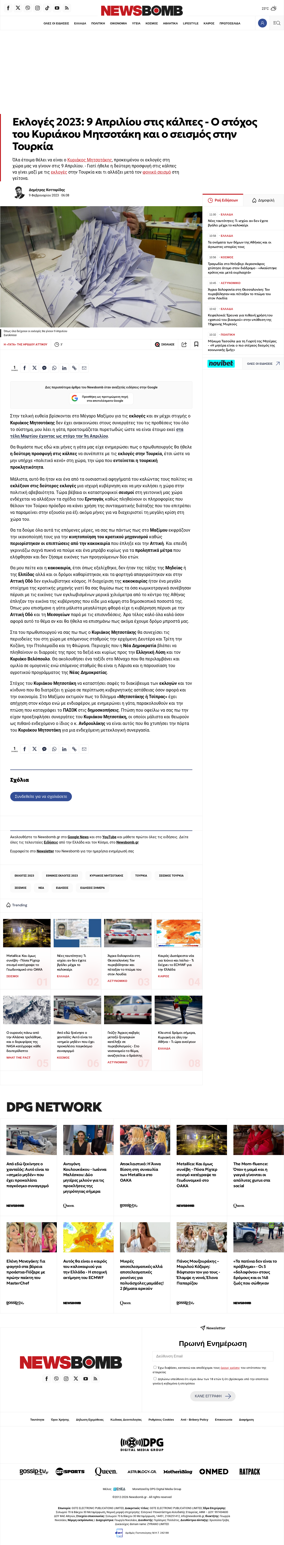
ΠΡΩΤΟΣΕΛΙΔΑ (230, 23)
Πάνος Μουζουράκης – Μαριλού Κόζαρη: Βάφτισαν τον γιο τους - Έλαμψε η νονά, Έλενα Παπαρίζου (198, 1272)
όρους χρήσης (230, 1367)
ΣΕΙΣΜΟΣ (20, 887)
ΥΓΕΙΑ (136, 23)
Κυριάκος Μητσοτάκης (89, 160)
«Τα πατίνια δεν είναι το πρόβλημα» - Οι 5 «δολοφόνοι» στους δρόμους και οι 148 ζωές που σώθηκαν (255, 1272)
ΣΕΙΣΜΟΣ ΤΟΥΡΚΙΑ (171, 875)
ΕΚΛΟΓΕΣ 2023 (24, 875)
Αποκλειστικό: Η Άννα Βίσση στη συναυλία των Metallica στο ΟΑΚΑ (140, 1172)
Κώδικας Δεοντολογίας (126, 1419)
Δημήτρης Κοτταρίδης (47, 190)
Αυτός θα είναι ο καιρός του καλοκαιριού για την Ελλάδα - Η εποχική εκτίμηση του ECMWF (85, 1269)
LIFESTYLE (191, 23)
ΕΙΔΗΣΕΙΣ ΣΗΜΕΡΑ (92, 887)
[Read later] (196, 344)
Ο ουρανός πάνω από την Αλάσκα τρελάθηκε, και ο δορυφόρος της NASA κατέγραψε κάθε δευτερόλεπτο (24, 1041)
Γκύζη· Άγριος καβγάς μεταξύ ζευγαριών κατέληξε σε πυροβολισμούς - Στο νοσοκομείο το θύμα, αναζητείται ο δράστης (125, 1043)
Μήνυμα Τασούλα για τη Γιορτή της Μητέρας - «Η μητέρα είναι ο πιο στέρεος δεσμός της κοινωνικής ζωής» (242, 345)
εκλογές (59, 172)
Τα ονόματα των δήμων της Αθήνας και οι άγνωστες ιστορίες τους (239, 244)
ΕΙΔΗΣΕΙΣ (62, 887)
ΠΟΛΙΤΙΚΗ (98, 23)
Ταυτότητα (37, 1419)
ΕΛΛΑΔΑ (80, 23)
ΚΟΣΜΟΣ (152, 23)
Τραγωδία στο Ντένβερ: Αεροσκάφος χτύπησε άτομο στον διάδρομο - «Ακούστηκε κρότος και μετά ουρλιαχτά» (242, 268)
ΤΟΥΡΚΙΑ (141, 875)
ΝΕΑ (41, 887)
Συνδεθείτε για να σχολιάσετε (41, 796)
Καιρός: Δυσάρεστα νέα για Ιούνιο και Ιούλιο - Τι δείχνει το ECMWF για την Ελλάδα (176, 962)
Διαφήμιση (246, 1419)
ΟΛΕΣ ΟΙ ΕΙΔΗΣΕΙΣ (56, 23)
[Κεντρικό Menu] (277, 23)
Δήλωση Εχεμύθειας (90, 1419)
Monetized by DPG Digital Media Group (156, 1489)
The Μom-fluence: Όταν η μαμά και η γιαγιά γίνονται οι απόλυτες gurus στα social (251, 1174)
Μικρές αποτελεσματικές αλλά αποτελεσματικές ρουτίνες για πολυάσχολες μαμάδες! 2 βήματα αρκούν (142, 1275)
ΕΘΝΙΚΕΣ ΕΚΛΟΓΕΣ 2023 (62, 875)
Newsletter (45, 851)
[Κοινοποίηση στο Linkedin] (64, 368)
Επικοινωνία (223, 1419)
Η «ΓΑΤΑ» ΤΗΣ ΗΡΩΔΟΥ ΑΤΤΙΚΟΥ (25, 344)
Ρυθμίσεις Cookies (161, 1419)
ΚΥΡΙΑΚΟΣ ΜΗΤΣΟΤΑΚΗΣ (106, 875)
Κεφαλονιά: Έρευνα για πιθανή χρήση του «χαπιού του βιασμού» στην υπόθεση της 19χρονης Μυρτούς (240, 319)
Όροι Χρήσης (60, 1419)
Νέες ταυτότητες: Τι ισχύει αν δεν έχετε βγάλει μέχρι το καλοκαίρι (71, 962)
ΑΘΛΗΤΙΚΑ (170, 23)
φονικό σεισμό (156, 172)
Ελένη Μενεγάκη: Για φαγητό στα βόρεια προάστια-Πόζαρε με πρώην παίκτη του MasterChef (25, 1272)
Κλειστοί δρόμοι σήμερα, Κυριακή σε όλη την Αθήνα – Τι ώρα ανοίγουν (177, 1037)
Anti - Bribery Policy (194, 1419)
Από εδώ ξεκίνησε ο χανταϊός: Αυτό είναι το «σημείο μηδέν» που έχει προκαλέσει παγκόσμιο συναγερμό (76, 1041)
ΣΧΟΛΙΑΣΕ (164, 344)
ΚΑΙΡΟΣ (209, 23)
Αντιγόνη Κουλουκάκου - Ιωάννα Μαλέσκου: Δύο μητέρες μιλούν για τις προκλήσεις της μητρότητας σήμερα (84, 1177)
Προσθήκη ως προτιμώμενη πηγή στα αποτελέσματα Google (99, 399)
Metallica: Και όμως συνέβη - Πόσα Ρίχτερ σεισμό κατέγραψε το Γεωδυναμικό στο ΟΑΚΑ (24, 962)
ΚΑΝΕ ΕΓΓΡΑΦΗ (213, 1396)
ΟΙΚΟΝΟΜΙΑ (118, 23)
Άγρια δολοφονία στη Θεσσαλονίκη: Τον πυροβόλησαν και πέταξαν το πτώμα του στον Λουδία (125, 965)
